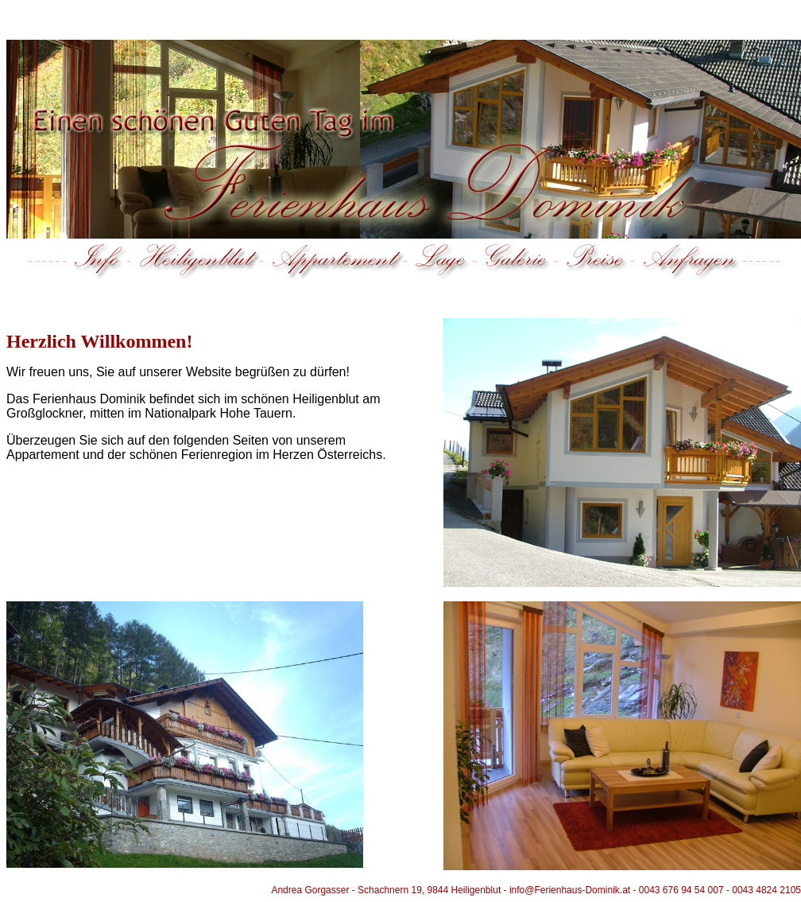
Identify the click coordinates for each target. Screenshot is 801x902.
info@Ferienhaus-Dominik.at (569, 890)
